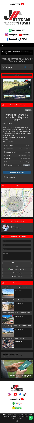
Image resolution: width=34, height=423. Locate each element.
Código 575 (7, 53)
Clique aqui (5, 356)
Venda (9, 51)
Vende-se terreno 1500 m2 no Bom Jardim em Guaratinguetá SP (14, 300)
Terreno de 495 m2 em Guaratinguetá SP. (13, 338)
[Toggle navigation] (2, 45)
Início (4, 51)
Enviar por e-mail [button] (17, 262)
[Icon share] (11, 34)
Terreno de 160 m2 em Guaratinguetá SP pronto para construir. (16, 287)
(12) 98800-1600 (18, 30)
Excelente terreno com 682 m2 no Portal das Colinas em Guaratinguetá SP (16, 313)
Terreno (26, 51)
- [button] (3, 192)
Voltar (30, 53)
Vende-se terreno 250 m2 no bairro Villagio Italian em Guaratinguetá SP (16, 326)
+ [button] (3, 189)
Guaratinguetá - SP (18, 51)
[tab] (7, 75)
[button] (4, 87)
